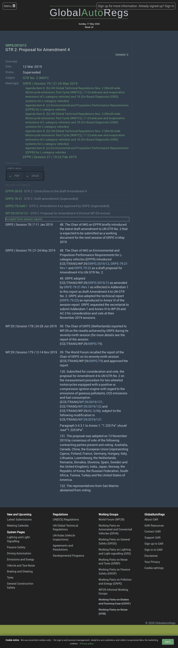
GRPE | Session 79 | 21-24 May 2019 (50, 83)
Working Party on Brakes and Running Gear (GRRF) (115, 601)
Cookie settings (154, 568)
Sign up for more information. (118, 6)
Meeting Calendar (18, 525)
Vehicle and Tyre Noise (21, 565)
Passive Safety (16, 547)
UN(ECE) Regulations (66, 519)
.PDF (17, 176)
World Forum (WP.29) (111, 519)
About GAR (151, 519)
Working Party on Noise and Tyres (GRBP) (113, 561)
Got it (168, 641)
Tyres (10, 577)
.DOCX (35, 176)
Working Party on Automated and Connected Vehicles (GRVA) (115, 529)
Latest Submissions (19, 519)
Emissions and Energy (20, 559)
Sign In (169, 6)
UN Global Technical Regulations (65, 527)
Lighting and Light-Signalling (18, 539)
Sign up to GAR (153, 544)
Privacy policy (87, 643)
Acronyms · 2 (122, 54)
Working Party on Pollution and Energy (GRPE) (115, 581)
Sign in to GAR (153, 550)
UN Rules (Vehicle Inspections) (64, 537)
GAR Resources (154, 525)
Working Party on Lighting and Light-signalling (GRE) (115, 551)
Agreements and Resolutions (63, 547)
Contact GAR (152, 531)
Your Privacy (152, 562)
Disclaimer (151, 556)
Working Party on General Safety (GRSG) (114, 541)
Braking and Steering (20, 571)
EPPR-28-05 (13, 191)
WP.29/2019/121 (17, 213)
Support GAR (152, 537)
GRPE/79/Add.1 (16, 206)
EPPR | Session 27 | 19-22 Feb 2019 (49, 157)
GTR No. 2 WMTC (36, 78)
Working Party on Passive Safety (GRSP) (114, 571)
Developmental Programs (68, 555)
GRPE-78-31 (13, 198)
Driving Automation (19, 553)
